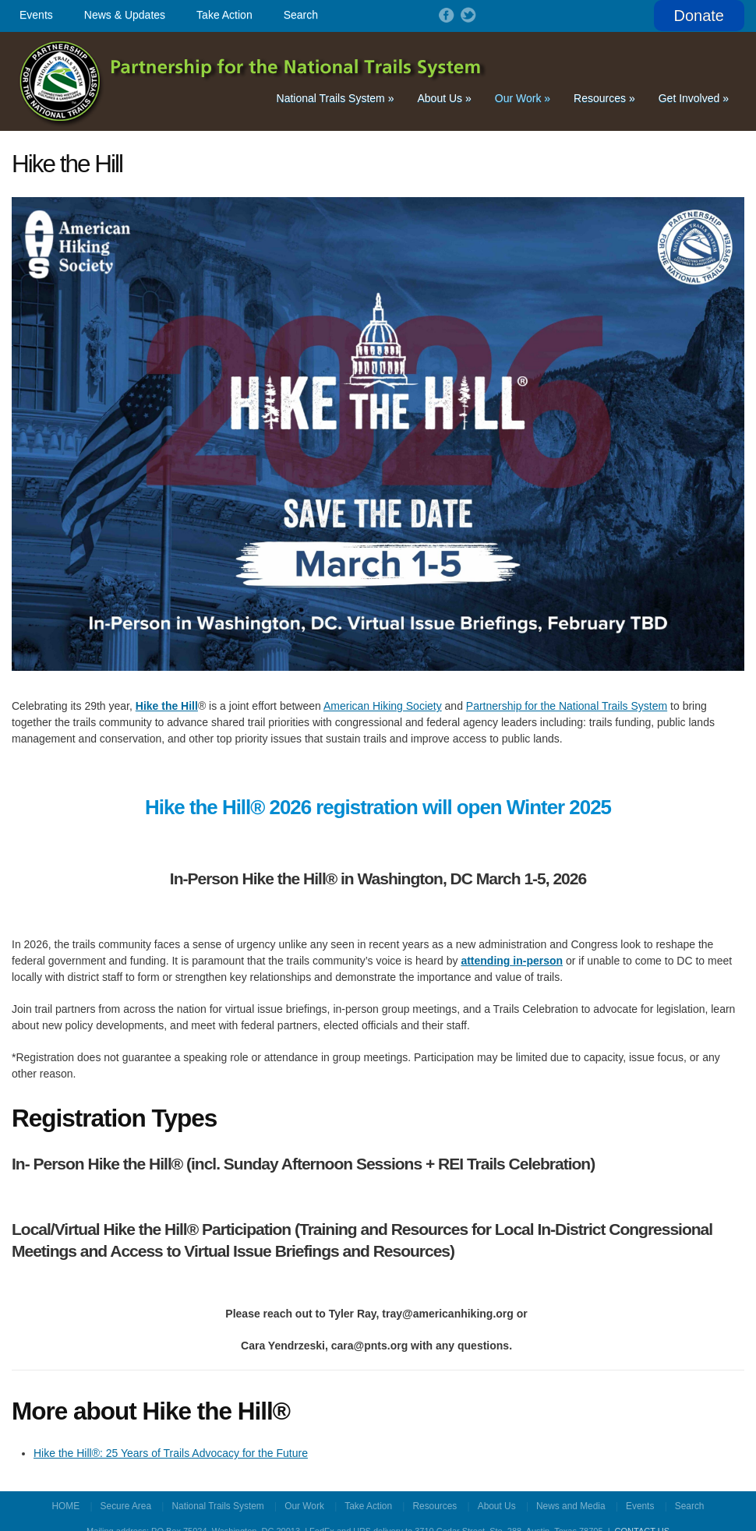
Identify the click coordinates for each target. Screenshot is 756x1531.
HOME (66, 1506)
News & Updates (124, 15)
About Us (444, 98)
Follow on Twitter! (467, 14)
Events (36, 15)
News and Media (571, 1506)
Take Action (224, 15)
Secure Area (126, 1506)
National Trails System (335, 98)
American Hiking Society (382, 706)
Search (301, 15)
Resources (604, 98)
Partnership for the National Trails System (254, 81)
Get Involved (694, 98)
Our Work (522, 98)
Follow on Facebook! (445, 14)
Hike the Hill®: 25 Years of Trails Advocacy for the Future (171, 1453)
